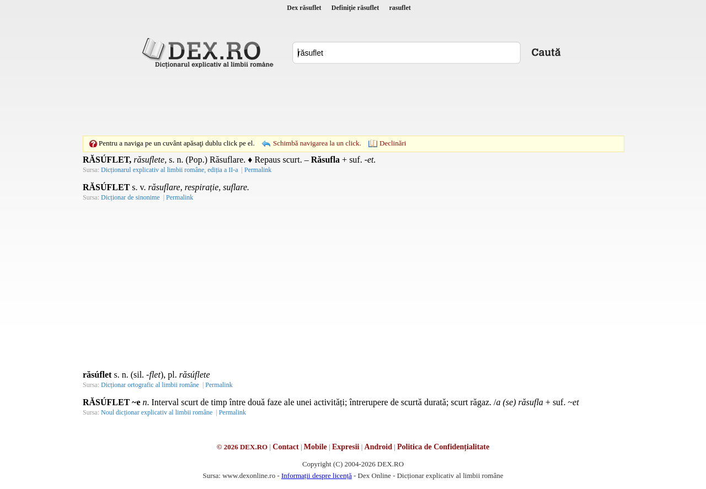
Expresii (346, 447)
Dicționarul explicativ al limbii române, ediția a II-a (169, 170)
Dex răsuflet (304, 8)
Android (378, 447)
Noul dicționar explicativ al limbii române (156, 412)
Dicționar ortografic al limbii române (150, 385)
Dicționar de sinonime (130, 197)
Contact (285, 447)
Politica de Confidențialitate (443, 447)
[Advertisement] (353, 102)
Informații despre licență (316, 475)
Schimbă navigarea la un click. (317, 143)
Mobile (315, 447)
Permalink (257, 170)
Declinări (392, 143)
